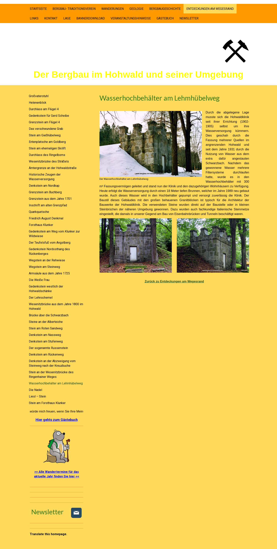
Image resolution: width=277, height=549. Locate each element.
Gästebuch (165, 18)
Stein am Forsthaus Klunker (47, 403)
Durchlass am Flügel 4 (44, 109)
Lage (67, 18)
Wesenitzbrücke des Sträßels (49, 161)
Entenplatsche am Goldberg (47, 142)
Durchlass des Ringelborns (47, 155)
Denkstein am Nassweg (45, 335)
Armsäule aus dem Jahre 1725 (49, 273)
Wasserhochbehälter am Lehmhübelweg (56, 383)
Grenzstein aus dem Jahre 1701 (50, 199)
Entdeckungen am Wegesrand (210, 9)
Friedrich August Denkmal (46, 218)
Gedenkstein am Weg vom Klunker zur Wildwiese (54, 234)
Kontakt (51, 18)
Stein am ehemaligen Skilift (47, 148)
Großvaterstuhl (38, 96)
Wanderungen (112, 9)
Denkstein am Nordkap (44, 185)
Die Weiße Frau (39, 280)
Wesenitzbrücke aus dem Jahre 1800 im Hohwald (56, 306)
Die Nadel (35, 390)
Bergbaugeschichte (165, 9)
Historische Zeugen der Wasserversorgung (45, 177)
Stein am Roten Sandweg (46, 328)
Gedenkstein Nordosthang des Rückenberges (49, 251)
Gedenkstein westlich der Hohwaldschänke (46, 289)
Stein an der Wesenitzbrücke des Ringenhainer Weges (51, 374)
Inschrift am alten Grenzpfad (48, 205)
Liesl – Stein (37, 396)
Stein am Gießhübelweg (45, 135)
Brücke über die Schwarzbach (48, 315)
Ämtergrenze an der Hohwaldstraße (53, 168)
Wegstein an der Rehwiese (47, 260)
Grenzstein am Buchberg (45, 192)
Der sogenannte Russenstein (48, 348)
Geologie (136, 9)
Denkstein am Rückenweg (46, 354)
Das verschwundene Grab (46, 129)
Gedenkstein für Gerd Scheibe (49, 115)
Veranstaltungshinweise (131, 18)
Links (34, 18)
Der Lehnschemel (41, 297)
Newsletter (189, 18)
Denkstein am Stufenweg (46, 341)
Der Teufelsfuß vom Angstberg (49, 242)
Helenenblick (37, 102)
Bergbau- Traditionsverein (74, 9)
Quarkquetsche (39, 212)
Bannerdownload (90, 18)
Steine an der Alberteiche (46, 322)
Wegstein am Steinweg (44, 267)
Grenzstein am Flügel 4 (44, 122)
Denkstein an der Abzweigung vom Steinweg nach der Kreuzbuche (52, 363)
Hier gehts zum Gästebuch (57, 420)
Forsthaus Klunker (41, 225)
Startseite (38, 9)
